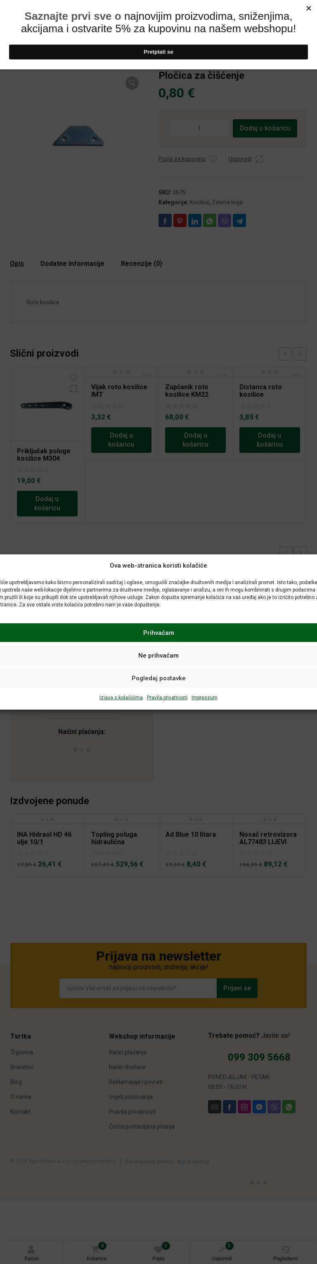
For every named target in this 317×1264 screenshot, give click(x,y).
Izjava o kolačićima (121, 698)
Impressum (205, 698)
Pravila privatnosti (167, 698)
